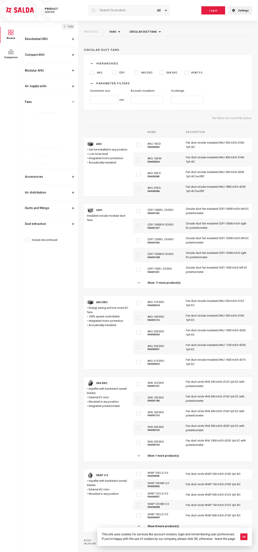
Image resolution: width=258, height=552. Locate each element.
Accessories (34, 176)
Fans (28, 102)
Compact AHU (34, 54)
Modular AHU (34, 70)
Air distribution (35, 192)
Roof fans (42, 156)
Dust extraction (35, 224)
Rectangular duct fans (49, 148)
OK (244, 536)
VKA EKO (43, 135)
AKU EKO (43, 130)
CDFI (41, 124)
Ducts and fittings (37, 208)
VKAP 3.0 (44, 141)
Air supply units (35, 86)
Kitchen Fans (44, 163)
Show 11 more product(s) (163, 282)
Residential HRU (36, 39)
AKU (41, 119)
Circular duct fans (47, 113)
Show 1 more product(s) (163, 455)
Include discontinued (44, 240)
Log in (213, 10)
